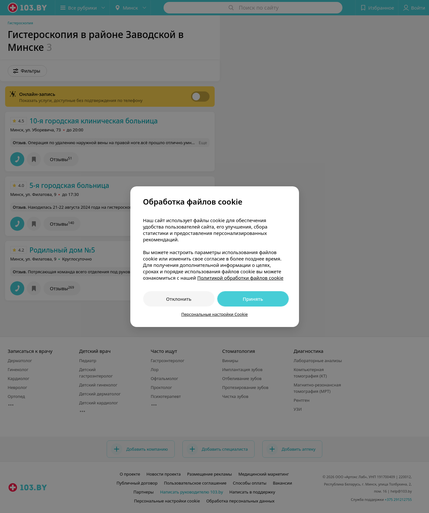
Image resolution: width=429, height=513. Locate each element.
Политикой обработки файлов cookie (240, 278)
